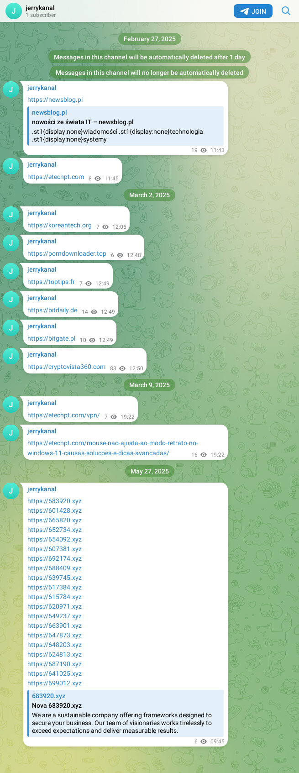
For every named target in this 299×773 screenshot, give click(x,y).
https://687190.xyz (54, 664)
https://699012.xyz (54, 683)
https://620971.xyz (54, 606)
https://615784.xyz (54, 596)
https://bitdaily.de (52, 310)
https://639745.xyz (54, 577)
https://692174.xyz (54, 558)
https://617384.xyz (54, 587)
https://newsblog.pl (55, 99)
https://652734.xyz (54, 529)
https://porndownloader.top (66, 253)
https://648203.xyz (54, 644)
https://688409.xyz (54, 568)
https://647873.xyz (54, 635)
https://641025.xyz (54, 673)
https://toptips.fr (51, 281)
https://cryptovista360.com (66, 366)
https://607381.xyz (54, 548)
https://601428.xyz (54, 510)
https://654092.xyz (54, 539)
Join (253, 11)
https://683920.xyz (54, 501)
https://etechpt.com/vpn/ (63, 415)
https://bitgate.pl (51, 338)
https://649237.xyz (54, 616)
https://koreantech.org (59, 225)
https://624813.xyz (54, 654)
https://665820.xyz (54, 520)
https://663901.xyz (54, 625)
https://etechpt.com (55, 176)
